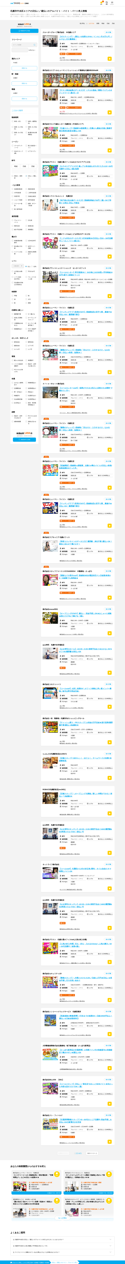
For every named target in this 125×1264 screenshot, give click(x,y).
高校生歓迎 (31, 189)
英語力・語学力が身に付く (32, 365)
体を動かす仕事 (18, 247)
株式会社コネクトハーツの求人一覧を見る (71, 708)
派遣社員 (30, 226)
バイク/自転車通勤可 (18, 365)
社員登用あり (32, 399)
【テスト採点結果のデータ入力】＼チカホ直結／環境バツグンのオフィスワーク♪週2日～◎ (85, 91)
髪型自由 (30, 342)
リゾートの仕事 (18, 253)
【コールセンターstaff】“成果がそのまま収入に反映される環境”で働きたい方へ (85, 389)
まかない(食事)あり (18, 383)
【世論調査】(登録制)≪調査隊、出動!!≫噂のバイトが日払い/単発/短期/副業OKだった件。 (85, 467)
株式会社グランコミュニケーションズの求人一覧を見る (75, 297)
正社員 (30, 220)
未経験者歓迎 (18, 189)
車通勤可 (30, 360)
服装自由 (17, 345)
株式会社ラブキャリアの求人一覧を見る (71, 560)
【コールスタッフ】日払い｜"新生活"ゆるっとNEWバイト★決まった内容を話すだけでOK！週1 (86, 1085)
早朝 (15, 295)
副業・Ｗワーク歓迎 (32, 204)
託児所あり (17, 403)
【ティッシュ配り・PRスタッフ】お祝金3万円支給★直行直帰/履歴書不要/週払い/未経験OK (86, 724)
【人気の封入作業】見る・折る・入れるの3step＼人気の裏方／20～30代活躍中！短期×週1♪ (85, 945)
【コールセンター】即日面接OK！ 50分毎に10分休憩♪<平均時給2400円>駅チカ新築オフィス (85, 273)
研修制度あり (32, 382)
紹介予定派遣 (18, 229)
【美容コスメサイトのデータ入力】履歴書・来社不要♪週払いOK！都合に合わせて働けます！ (85, 542)
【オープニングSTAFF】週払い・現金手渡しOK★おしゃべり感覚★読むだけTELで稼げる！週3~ (85, 615)
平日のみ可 (31, 271)
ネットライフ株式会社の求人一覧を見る (71, 889)
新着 (98, 23)
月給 (33, 166)
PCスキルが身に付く (18, 370)
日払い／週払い (32, 177)
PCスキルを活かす (32, 417)
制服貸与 (17, 395)
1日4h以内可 (32, 240)
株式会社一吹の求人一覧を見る (68, 743)
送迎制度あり (32, 388)
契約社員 (17, 226)
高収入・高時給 (18, 177)
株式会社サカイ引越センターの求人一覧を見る (73, 151)
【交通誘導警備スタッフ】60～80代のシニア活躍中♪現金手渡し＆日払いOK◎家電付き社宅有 (85, 1121)
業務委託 (30, 229)
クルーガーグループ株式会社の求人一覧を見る (73, 60)
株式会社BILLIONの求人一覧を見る (69, 1105)
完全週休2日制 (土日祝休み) (18, 283)
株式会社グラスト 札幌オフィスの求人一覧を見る (74, 257)
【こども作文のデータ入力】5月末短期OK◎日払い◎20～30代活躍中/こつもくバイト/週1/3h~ (86, 239)
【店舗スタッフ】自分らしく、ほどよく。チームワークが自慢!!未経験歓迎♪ (85, 759)
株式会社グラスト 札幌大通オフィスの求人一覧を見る (75, 185)
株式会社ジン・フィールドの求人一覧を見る (72, 1143)
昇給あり (30, 392)
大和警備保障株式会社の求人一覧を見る (71, 1069)
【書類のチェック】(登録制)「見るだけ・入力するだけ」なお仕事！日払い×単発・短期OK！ (84, 351)
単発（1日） (18, 121)
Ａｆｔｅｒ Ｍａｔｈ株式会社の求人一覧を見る (73, 412)
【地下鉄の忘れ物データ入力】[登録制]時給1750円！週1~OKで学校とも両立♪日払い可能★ (85, 201)
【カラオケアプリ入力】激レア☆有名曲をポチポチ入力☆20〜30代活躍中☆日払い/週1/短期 (86, 167)
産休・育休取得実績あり (32, 404)
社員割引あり (32, 395)
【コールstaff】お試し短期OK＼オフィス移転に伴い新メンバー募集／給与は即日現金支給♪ (85, 690)
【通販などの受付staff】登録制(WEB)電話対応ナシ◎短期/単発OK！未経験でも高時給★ (85, 577)
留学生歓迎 (31, 200)
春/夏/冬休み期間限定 (32, 133)
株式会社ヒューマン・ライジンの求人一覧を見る (73, 335)
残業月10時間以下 (32, 253)
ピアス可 (30, 345)
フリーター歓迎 (18, 204)
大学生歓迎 (17, 192)
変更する (24, 68)
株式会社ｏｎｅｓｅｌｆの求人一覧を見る (71, 634)
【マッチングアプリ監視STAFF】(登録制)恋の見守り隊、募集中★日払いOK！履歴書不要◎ (85, 313)
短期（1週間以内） (32, 122)
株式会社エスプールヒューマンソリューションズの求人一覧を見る (78, 113)
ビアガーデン (32, 151)
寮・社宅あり (18, 392)
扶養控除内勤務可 (18, 241)
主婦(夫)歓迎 (32, 196)
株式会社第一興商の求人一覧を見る (70, 779)
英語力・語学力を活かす (18, 417)
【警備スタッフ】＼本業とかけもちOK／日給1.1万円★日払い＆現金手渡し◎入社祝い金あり (85, 979)
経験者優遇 (17, 421)
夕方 (29, 299)
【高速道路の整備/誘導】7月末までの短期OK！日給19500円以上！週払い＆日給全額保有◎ (85, 1017)
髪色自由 (17, 342)
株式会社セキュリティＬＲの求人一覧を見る (72, 1001)
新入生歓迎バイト (32, 146)
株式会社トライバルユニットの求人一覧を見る (73, 223)
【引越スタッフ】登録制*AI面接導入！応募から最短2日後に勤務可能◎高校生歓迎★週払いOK (85, 129)
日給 (24, 166)
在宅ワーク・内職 (32, 247)
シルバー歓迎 (18, 200)
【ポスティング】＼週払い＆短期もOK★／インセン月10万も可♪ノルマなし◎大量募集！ (85, 38)
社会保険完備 (18, 399)
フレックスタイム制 (32, 278)
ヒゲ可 (30, 349)
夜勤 (29, 303)
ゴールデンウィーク (18, 146)
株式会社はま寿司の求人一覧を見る (70, 674)
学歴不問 (17, 196)
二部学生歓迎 (32, 192)
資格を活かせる (32, 422)
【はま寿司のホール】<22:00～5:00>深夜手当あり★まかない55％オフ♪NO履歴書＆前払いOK (85, 650)
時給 (16, 166)
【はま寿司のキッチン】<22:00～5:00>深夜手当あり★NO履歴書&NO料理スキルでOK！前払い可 (85, 830)
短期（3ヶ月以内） (32, 128)
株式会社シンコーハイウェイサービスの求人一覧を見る (75, 1035)
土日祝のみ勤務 (18, 272)
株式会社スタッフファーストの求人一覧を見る (73, 598)
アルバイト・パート (18, 221)
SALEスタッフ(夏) (18, 152)
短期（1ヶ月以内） (18, 128)
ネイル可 (17, 349)
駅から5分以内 (18, 360)
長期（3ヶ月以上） (18, 133)
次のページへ (92, 1153)
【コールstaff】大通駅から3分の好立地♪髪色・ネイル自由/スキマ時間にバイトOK (85, 870)
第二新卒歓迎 (18, 209)
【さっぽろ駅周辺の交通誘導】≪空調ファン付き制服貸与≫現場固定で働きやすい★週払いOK (85, 1051)
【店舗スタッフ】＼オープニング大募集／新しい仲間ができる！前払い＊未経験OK (85, 795)
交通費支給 (17, 388)
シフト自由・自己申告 (18, 278)
